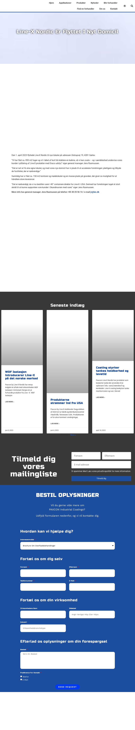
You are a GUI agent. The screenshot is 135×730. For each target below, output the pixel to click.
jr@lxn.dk (95, 192)
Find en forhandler (85, 9)
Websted (72, 608)
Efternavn (73, 567)
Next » (73, 435)
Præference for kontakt (30, 673)
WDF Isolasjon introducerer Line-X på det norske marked (21, 375)
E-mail (72, 581)
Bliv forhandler (110, 3)
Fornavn (24, 567)
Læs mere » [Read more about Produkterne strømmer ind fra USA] (55, 424)
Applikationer (65, 3)
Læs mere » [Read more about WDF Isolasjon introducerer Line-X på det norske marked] (9, 402)
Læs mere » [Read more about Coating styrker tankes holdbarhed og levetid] (100, 397)
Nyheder (95, 3)
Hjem (51, 3)
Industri (23, 622)
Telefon (25, 677)
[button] (132, 6)
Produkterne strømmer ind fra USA (67, 401)
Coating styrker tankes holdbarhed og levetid (112, 371)
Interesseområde (27, 540)
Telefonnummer (26, 581)
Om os (102, 9)
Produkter (81, 3)
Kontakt (113, 9)
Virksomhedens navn (28, 608)
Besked (23, 649)
